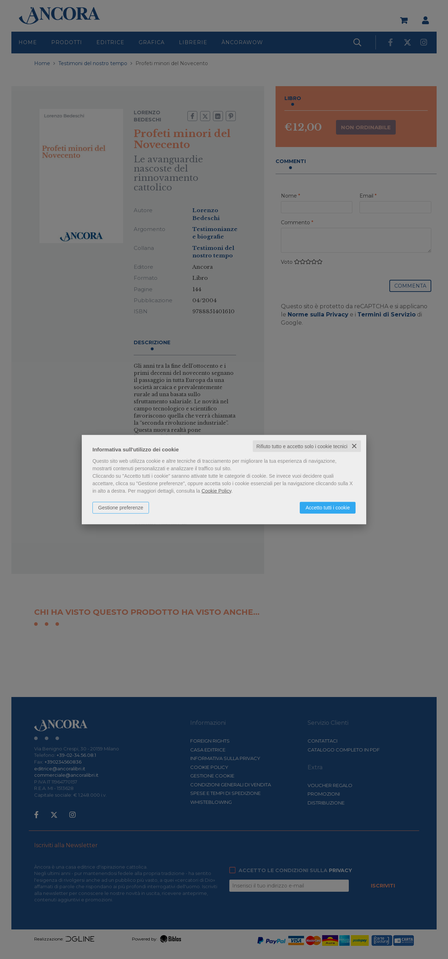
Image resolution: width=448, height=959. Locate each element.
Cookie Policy (216, 490)
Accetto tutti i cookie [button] (327, 507)
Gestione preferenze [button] (120, 507)
